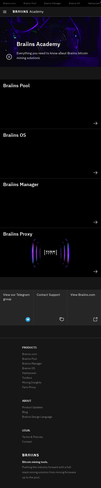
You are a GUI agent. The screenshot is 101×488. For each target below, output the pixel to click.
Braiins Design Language (37, 417)
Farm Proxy (29, 387)
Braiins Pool (30, 3)
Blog (25, 412)
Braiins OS (74, 3)
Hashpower (29, 373)
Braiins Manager (52, 3)
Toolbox (27, 378)
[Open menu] (4, 12)
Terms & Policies (32, 437)
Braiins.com (9, 3)
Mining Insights (31, 382)
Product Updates (32, 407)
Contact (27, 441)
